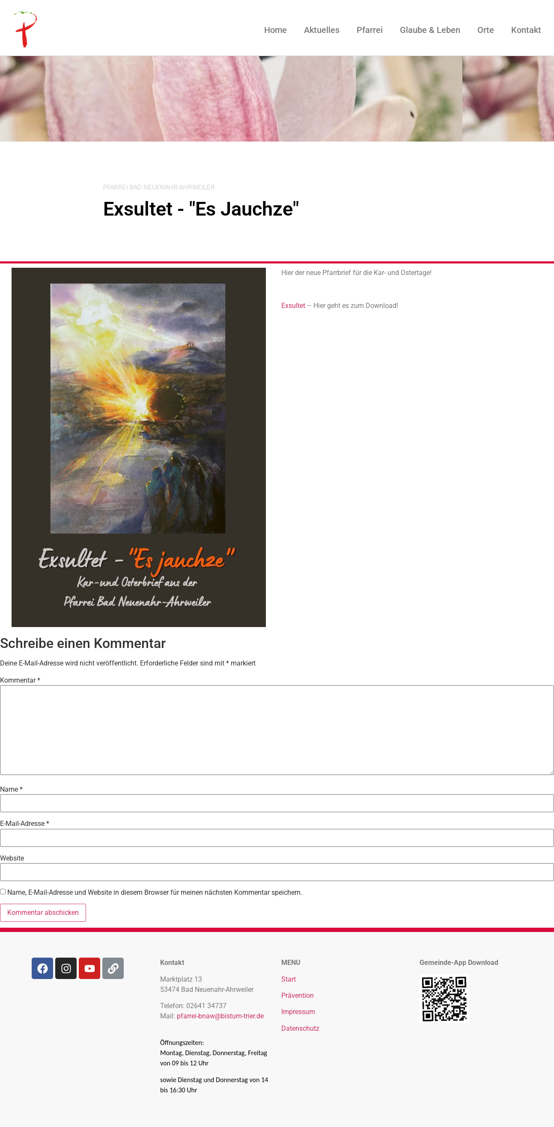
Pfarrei (370, 30)
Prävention (297, 995)
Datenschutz (300, 1028)
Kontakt (526, 30)
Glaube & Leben (430, 30)
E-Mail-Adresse (24, 823)
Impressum (298, 1012)
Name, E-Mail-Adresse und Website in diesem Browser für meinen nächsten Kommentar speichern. (154, 892)
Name (11, 789)
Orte (485, 30)
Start (288, 979)
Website (12, 858)
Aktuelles (322, 30)
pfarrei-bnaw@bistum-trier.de (220, 1016)
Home (275, 30)
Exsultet (294, 306)
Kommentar (20, 680)
